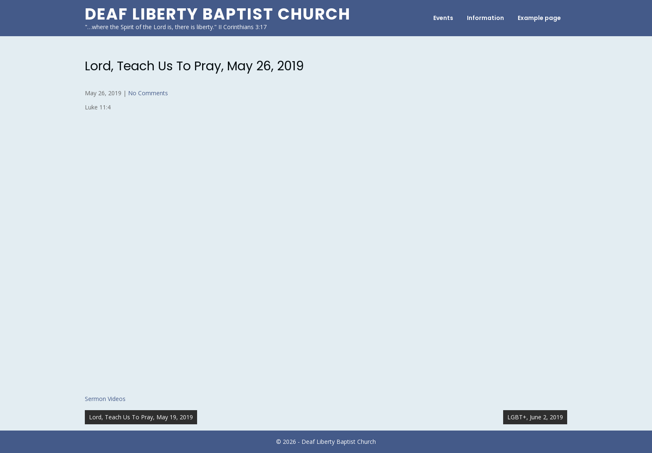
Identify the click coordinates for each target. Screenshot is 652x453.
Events (443, 18)
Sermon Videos (105, 399)
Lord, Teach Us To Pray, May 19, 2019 (141, 417)
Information (485, 18)
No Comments (148, 93)
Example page (539, 18)
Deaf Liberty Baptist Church (218, 14)
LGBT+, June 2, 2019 (535, 417)
